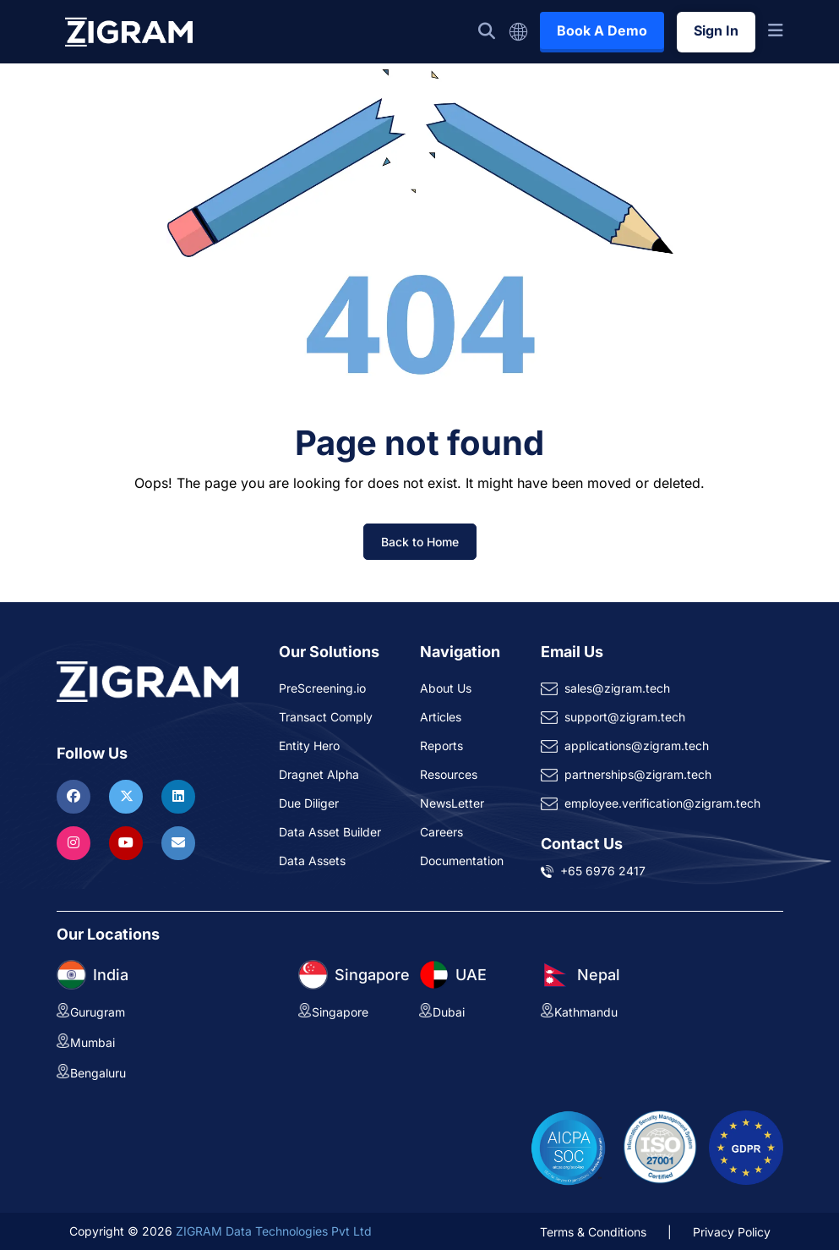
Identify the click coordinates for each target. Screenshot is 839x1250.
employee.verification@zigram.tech (662, 803)
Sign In (716, 30)
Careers (441, 832)
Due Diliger (309, 803)
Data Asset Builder (330, 832)
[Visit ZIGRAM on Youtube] (128, 842)
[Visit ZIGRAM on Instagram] (76, 842)
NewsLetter (452, 803)
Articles (440, 717)
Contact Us (582, 844)
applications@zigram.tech (636, 745)
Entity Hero (309, 745)
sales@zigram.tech (617, 688)
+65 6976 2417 (603, 870)
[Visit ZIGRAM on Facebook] (76, 795)
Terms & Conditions (593, 1232)
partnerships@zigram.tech (637, 774)
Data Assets (312, 860)
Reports (441, 745)
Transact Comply (326, 717)
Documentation (462, 860)
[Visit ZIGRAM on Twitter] (128, 795)
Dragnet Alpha (319, 774)
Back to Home (420, 542)
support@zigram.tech (624, 717)
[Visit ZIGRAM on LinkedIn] (178, 795)
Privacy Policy (732, 1232)
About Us (445, 688)
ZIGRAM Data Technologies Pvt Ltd (274, 1231)
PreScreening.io (322, 688)
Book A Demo (602, 30)
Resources (448, 774)
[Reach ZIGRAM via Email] (178, 842)
